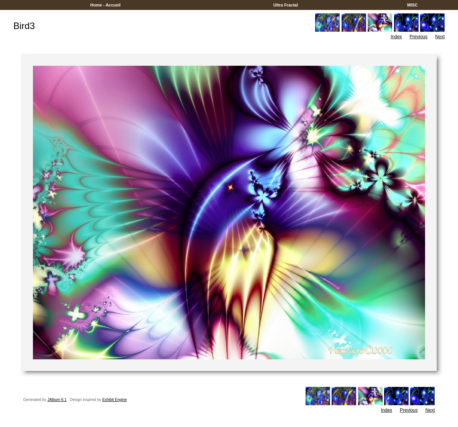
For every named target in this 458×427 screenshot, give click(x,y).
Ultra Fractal (285, 5)
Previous (419, 36)
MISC (412, 5)
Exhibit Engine (114, 400)
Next (440, 36)
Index (396, 36)
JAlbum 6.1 (57, 400)
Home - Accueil (105, 5)
